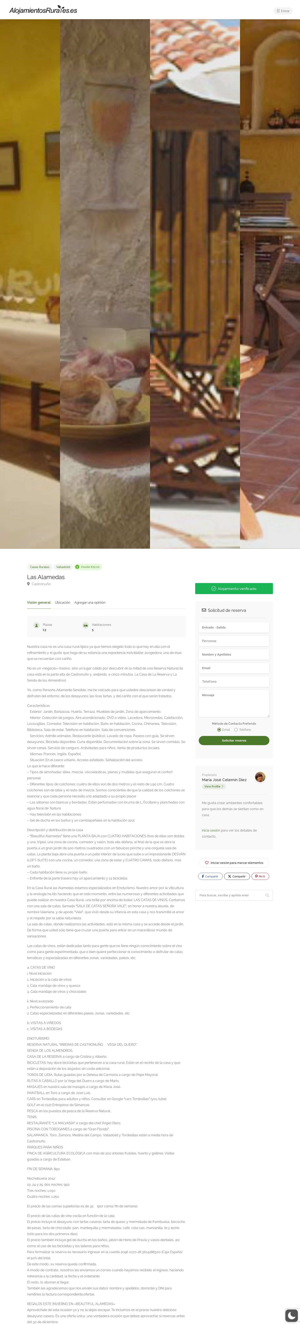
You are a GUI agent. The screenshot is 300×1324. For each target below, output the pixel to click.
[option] (195, 284)
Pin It (260, 876)
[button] (291, 1315)
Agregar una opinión (87, 603)
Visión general (38, 603)
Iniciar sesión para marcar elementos (234, 862)
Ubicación (60, 603)
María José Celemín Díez (224, 780)
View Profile (212, 786)
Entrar (283, 11)
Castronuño (39, 584)
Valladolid (63, 567)
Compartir (210, 876)
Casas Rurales (40, 567)
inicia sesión (211, 830)
